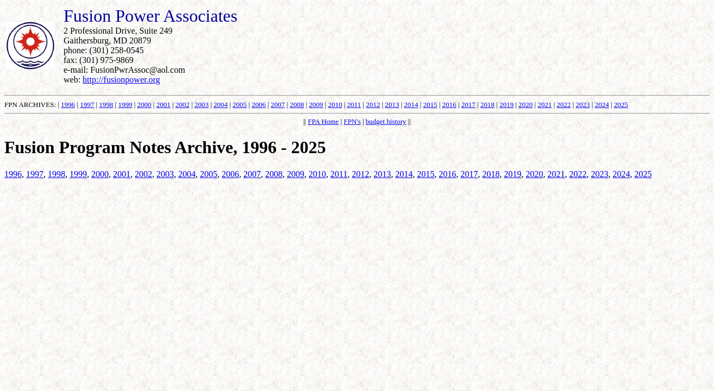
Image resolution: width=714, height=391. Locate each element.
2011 (354, 104)
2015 (430, 104)
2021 (544, 104)
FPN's (351, 121)
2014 (411, 104)
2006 (259, 104)
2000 (144, 104)
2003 (202, 104)
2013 (392, 104)
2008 (297, 104)
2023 (583, 104)
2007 (278, 104)
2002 (183, 104)
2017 (468, 104)
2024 (602, 104)
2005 (240, 104)
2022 (563, 104)
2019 (506, 104)
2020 (525, 104)
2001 (163, 104)
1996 (68, 104)
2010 (335, 104)
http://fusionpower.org (121, 79)
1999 (125, 104)
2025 (621, 104)
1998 (106, 104)
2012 (373, 104)
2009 (316, 104)
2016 (449, 104)
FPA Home (323, 121)
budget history (386, 121)
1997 (87, 104)
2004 (221, 104)
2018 (487, 104)
